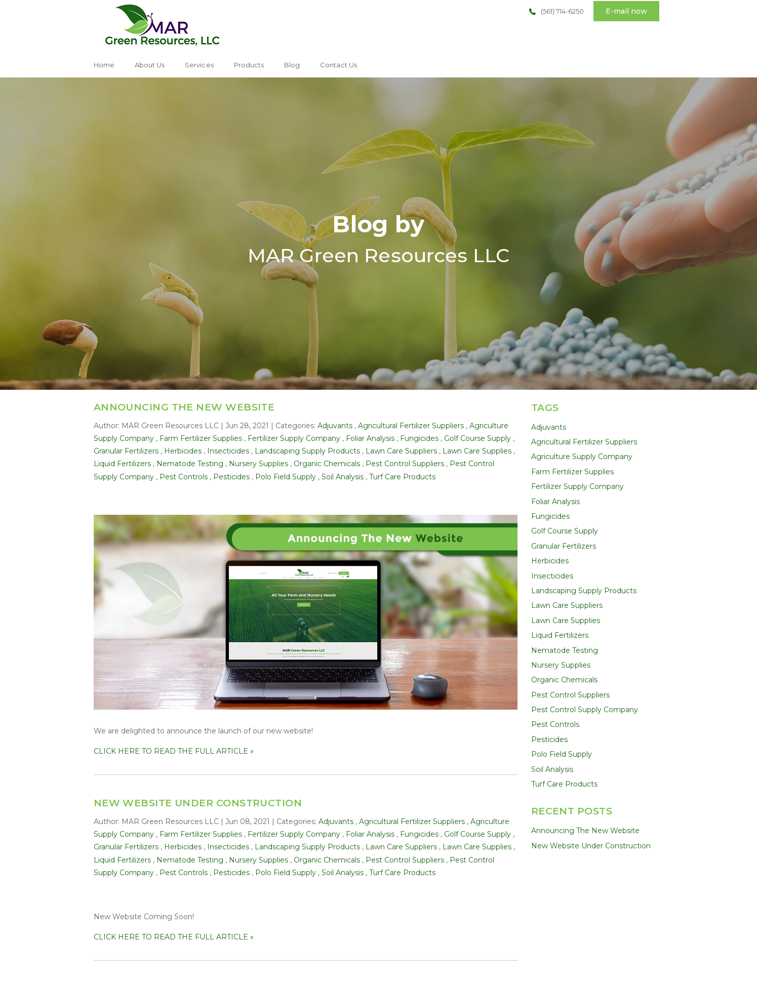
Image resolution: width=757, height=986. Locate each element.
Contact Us (338, 65)
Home (104, 65)
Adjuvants (334, 425)
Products (249, 65)
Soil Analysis (343, 476)
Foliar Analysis (370, 438)
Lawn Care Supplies (477, 451)
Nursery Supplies (258, 463)
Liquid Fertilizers (122, 463)
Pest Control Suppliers (405, 463)
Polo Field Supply (285, 476)
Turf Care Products (402, 476)
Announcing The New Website (184, 407)
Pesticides (231, 476)
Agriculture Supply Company (581, 456)
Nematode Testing (189, 463)
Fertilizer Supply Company (294, 438)
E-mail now (626, 11)
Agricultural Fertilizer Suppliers (411, 425)
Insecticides (228, 451)
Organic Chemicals (327, 463)
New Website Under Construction (198, 803)
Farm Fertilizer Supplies (201, 438)
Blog (292, 65)
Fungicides (419, 438)
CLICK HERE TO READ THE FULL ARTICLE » (174, 751)
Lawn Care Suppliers (401, 451)
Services (199, 65)
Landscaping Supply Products (307, 451)
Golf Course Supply (477, 438)
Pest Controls (184, 476)
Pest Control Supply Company (584, 709)
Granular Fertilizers (126, 451)
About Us (150, 65)
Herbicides (183, 451)
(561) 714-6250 (562, 11)
